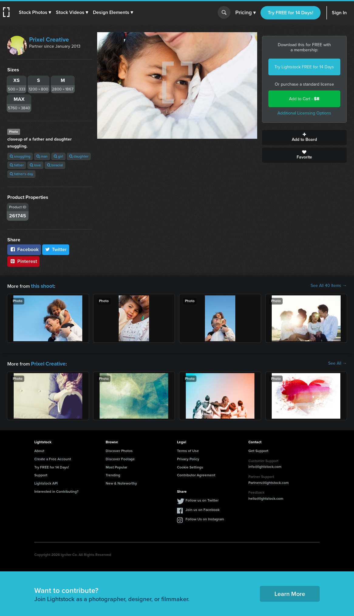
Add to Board (304, 137)
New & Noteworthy (121, 482)
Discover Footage (120, 458)
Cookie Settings (190, 466)
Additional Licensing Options (304, 113)
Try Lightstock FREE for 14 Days (304, 67)
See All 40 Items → (329, 286)
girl (58, 156)
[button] (35, 12)
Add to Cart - (304, 99)
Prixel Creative (49, 39)
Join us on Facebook (203, 508)
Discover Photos (119, 449)
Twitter (56, 249)
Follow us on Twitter (202, 499)
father (17, 165)
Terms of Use (188, 449)
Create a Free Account (52, 458)
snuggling (20, 156)
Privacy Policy (188, 458)
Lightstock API (46, 482)
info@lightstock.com (264, 465)
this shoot (41, 285)
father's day (21, 174)
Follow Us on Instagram (205, 518)
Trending (113, 474)
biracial (55, 165)
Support (40, 474)
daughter (78, 156)
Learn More (289, 592)
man (42, 156)
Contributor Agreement (196, 474)
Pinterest (23, 261)
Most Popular (116, 466)
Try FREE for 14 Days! (290, 12)
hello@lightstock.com (265, 497)
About (39, 449)
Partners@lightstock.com (268, 481)
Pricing (245, 12)
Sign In (339, 12)
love (35, 165)
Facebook (24, 249)
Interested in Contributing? (56, 490)
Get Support (258, 449)
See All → (337, 363)
